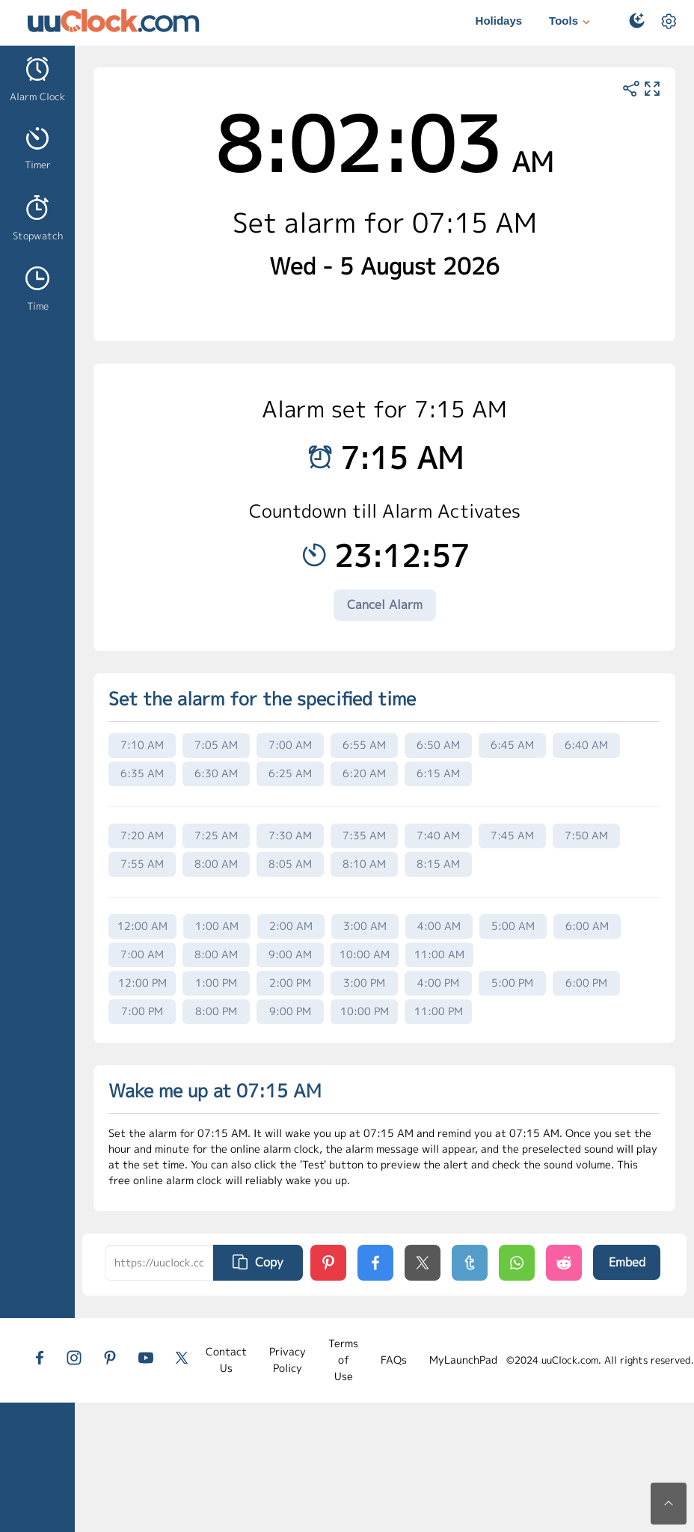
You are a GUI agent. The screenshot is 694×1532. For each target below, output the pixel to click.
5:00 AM (513, 926)
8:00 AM (216, 864)
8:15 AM (438, 864)
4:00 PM (438, 982)
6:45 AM (512, 745)
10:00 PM (364, 1011)
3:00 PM (364, 982)
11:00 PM (438, 1011)
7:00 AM (290, 745)
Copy (258, 1262)
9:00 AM (290, 954)
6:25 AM (290, 773)
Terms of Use (343, 1360)
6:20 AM (364, 773)
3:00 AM (365, 926)
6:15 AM (438, 773)
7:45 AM (512, 835)
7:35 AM (364, 835)
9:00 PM (290, 1011)
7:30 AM (290, 835)
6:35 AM (142, 773)
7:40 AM (438, 835)
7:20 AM (142, 835)
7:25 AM (216, 835)
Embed (627, 1262)
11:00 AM (439, 954)
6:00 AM (587, 926)
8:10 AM (364, 864)
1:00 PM (216, 982)
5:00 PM (512, 982)
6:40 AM (586, 745)
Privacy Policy (287, 1359)
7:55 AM (142, 864)
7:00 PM (142, 1011)
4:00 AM (439, 926)
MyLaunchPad (463, 1359)
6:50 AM (438, 745)
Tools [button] (571, 22)
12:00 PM (142, 982)
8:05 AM (290, 864)
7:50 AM (586, 835)
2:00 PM (290, 982)
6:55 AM (364, 745)
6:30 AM (216, 773)
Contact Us (226, 1359)
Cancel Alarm (385, 604)
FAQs (394, 1359)
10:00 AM (365, 954)
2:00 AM (291, 926)
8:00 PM (216, 1011)
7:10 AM (142, 745)
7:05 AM (216, 745)
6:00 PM (586, 982)
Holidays (499, 20)
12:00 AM (142, 926)
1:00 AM (217, 926)
